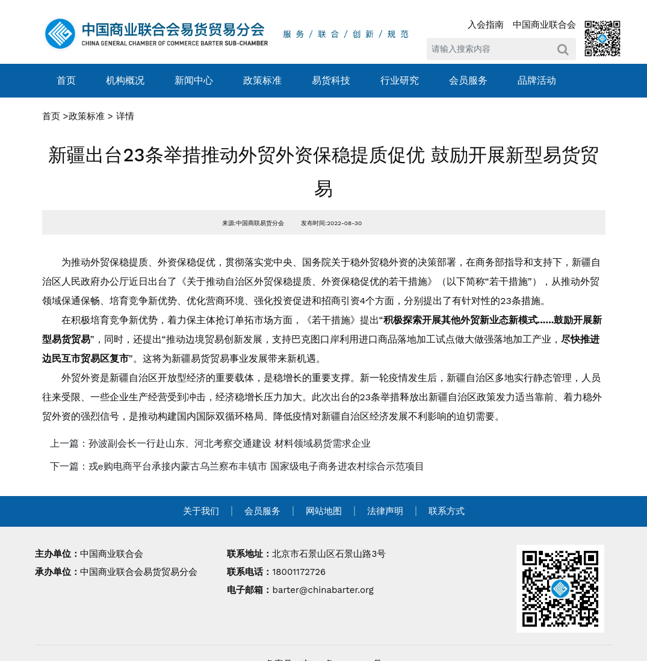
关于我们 (201, 511)
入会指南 (486, 24)
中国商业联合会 (544, 24)
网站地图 (324, 511)
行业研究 (399, 80)
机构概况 (125, 80)
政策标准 (262, 80)
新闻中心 (194, 80)
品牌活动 (537, 80)
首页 (66, 80)
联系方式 (447, 511)
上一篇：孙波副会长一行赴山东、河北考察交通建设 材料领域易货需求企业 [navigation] (210, 443)
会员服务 (468, 80)
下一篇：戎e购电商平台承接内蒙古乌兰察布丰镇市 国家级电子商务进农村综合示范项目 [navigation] (237, 466)
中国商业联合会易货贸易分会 (138, 571)
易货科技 (331, 80)
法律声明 (385, 511)
